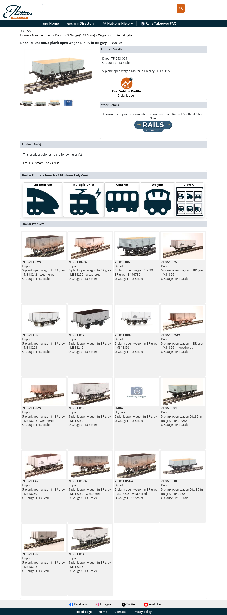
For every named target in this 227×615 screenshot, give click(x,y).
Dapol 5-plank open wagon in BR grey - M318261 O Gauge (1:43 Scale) (182, 270)
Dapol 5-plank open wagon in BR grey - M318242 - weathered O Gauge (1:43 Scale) (43, 270)
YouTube (152, 604)
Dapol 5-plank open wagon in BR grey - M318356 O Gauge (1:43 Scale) (136, 343)
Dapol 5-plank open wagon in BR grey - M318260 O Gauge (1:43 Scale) (89, 416)
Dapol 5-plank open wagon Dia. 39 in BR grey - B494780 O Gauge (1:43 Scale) (135, 270)
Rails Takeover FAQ (158, 23)
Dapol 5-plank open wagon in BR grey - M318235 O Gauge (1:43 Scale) (89, 562)
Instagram (104, 604)
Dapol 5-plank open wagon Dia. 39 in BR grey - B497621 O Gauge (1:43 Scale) (182, 489)
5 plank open (127, 89)
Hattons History (117, 23)
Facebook (78, 604)
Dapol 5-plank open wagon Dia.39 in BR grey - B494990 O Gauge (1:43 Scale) (181, 416)
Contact (120, 612)
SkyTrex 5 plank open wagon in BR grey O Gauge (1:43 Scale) (136, 414)
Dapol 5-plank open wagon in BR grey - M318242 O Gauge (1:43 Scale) (89, 343)
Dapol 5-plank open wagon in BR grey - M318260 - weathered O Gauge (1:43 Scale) (89, 489)
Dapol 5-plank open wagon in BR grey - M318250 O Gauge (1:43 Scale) (43, 489)
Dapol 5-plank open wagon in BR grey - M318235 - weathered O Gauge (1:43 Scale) (136, 489)
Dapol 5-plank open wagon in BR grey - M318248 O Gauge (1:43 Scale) (43, 562)
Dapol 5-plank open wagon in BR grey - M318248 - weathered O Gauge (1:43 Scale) (43, 416)
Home (51, 23)
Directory (81, 23)
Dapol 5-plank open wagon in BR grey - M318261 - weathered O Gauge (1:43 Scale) (182, 343)
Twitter (129, 604)
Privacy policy (142, 612)
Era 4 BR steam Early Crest (41, 163)
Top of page (83, 612)
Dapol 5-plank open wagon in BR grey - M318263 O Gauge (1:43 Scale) (43, 343)
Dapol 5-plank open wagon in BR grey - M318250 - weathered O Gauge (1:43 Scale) (89, 270)
